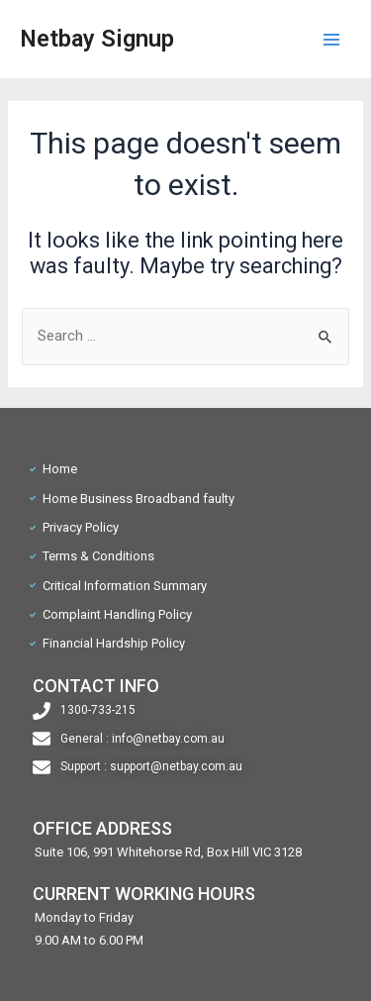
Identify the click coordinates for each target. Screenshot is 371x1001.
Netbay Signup (97, 38)
